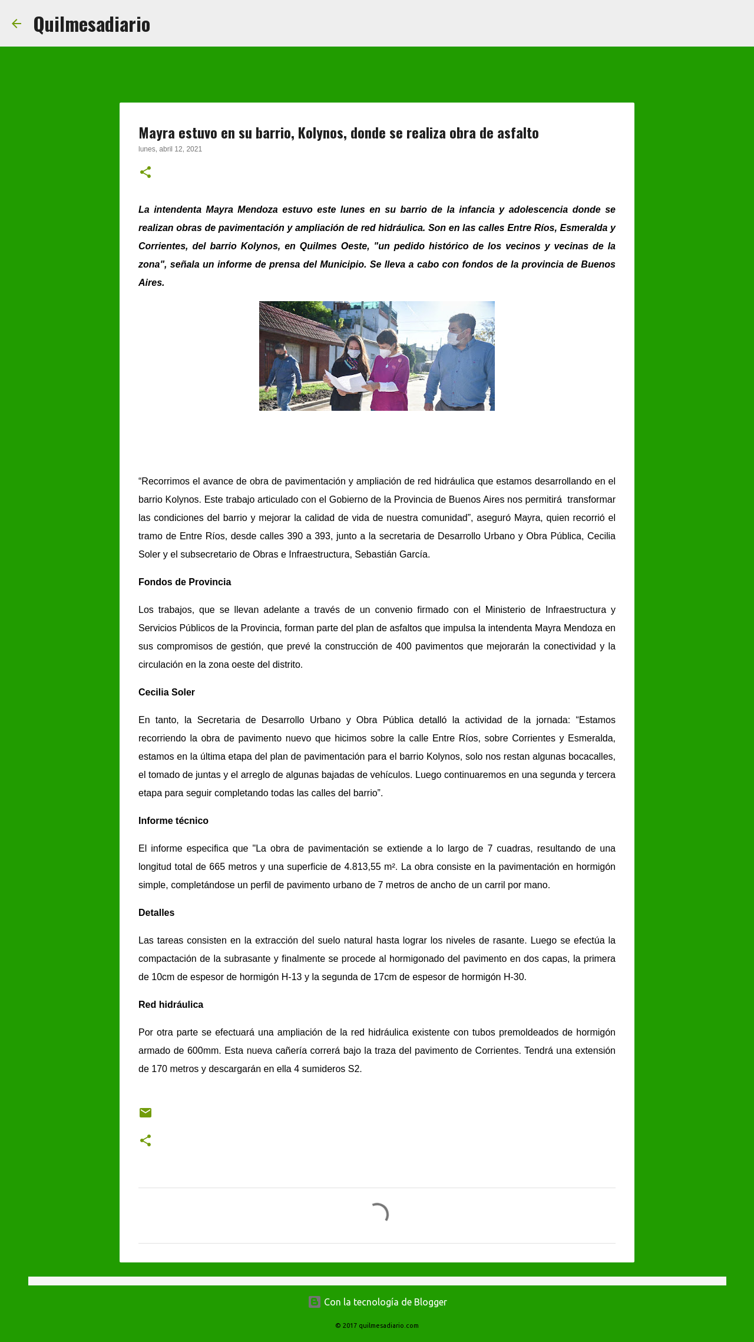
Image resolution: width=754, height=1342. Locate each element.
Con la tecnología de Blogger (377, 1302)
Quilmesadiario (91, 23)
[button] (145, 173)
